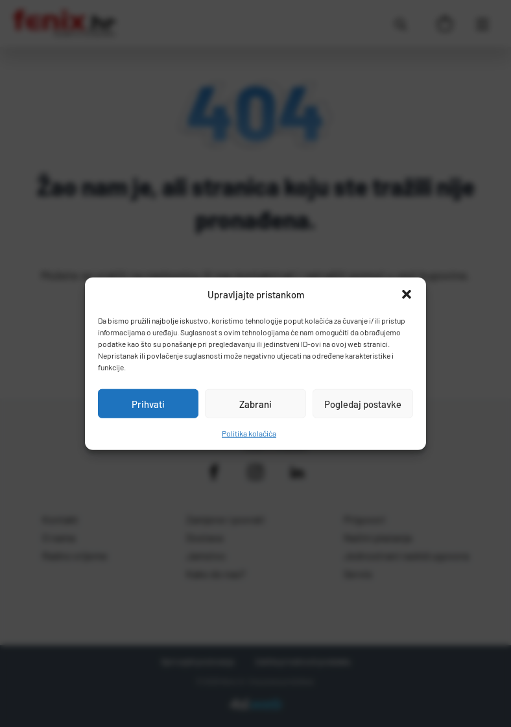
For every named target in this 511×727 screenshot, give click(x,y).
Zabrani (255, 403)
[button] (406, 294)
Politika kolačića (249, 433)
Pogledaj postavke (362, 403)
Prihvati (148, 403)
